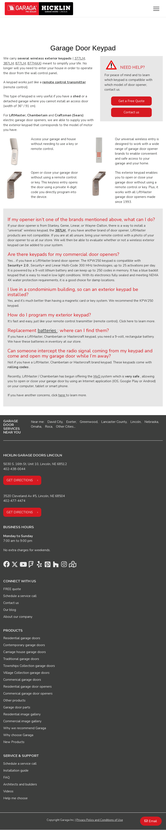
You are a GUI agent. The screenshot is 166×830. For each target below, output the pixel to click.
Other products (14, 700)
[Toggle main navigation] (156, 9)
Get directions (19, 480)
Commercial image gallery (22, 721)
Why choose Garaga (18, 735)
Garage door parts (16, 707)
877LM (20, 63)
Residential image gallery (22, 714)
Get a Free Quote (131, 101)
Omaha (36, 426)
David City (54, 422)
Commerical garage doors (22, 679)
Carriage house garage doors (24, 652)
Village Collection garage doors (26, 673)
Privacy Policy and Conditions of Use (99, 820)
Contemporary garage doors (24, 645)
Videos (8, 791)
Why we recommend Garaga (24, 728)
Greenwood (88, 422)
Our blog (9, 610)
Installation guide (16, 770)
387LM (8, 63)
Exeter (71, 422)
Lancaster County (114, 422)
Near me (37, 422)
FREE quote (12, 589)
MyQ (97, 376)
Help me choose (15, 798)
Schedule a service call (20, 596)
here (62, 395)
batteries (47, 330)
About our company (17, 617)
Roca (48, 426)
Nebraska (151, 422)
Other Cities (64, 426)
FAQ (6, 777)
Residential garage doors (21, 638)
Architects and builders (20, 784)
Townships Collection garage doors (29, 666)
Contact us (131, 112)
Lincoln (135, 422)
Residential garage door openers (27, 686)
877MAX (34, 63)
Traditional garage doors (21, 659)
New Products (13, 742)
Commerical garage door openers (28, 693)
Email (153, 821)
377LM (79, 58)
